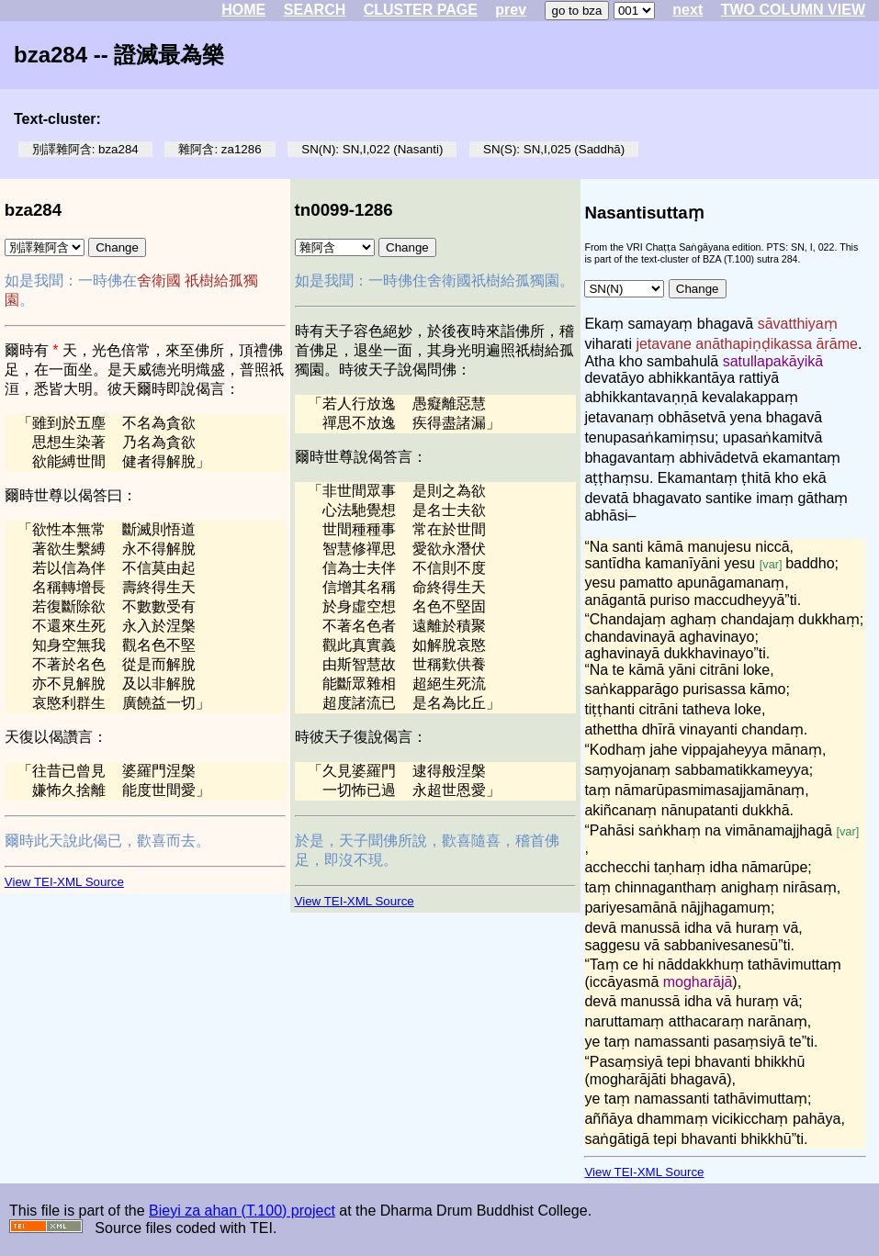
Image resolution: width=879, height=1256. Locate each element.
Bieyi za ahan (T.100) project (242, 1210)
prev (510, 9)
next (687, 9)
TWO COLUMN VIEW (793, 9)
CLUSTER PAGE (421, 9)
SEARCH (315, 9)
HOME (243, 9)
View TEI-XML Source (64, 882)
